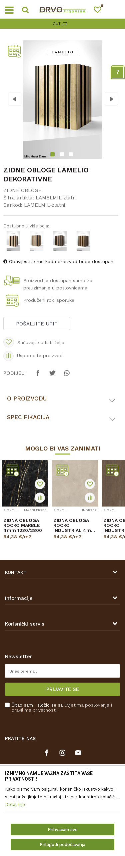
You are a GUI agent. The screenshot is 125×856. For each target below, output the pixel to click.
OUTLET (61, 24)
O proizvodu (27, 398)
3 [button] (72, 155)
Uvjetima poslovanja (86, 705)
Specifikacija (28, 417)
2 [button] (62, 155)
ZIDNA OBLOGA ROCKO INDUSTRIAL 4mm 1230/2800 (74, 525)
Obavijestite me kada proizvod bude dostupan (58, 261)
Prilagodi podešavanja (62, 844)
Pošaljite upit (37, 324)
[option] (62, 24)
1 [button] (53, 155)
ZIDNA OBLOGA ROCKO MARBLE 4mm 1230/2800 (22, 525)
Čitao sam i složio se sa (61, 708)
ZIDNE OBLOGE (22, 190)
